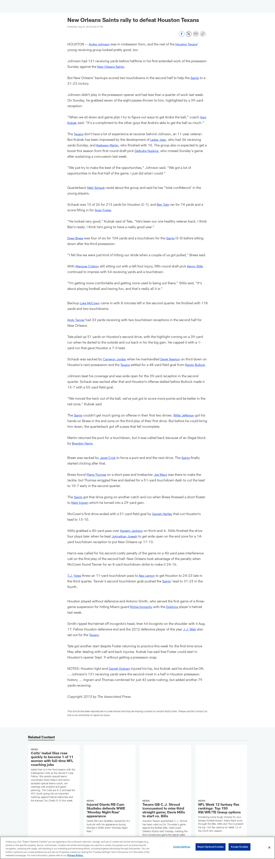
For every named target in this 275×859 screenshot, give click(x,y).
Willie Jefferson (186, 421)
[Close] (269, 847)
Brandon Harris (83, 449)
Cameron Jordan (116, 359)
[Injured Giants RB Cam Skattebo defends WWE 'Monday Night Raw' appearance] (109, 770)
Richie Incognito (142, 612)
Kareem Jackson (133, 536)
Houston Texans (190, 44)
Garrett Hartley (163, 519)
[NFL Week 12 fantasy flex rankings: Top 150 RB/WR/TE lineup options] (221, 770)
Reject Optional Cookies (210, 847)
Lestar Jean (159, 139)
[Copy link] (203, 34)
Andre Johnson (100, 44)
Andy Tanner (76, 320)
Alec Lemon (149, 581)
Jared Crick (109, 463)
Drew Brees (76, 238)
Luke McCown (91, 303)
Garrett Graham (120, 674)
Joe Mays (163, 480)
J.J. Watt (190, 635)
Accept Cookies (239, 847)
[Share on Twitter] (189, 35)
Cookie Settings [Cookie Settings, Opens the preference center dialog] (181, 847)
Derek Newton (174, 359)
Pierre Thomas (97, 480)
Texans (79, 134)
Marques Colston (88, 266)
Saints (195, 78)
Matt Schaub (97, 187)
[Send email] (196, 35)
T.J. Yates (74, 581)
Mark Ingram (80, 508)
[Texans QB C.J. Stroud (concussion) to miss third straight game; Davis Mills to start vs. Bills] (165, 774)
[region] (137, 848)
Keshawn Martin (108, 145)
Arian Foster (104, 210)
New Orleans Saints (112, 66)
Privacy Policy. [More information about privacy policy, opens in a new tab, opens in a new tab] (75, 855)
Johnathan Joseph (126, 542)
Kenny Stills (198, 266)
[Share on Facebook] (182, 35)
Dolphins (175, 612)
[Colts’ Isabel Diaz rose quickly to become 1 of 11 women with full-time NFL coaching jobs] (54, 781)
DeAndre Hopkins (150, 151)
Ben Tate (163, 204)
